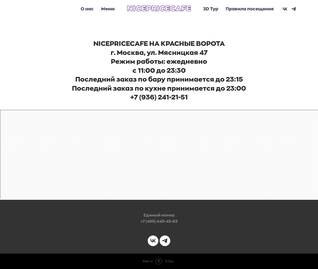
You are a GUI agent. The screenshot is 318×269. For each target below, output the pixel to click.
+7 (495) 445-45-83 (159, 221)
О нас (87, 9)
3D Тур (210, 9)
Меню (108, 9)
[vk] (285, 9)
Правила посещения (250, 9)
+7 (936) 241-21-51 (159, 97)
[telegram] (293, 9)
